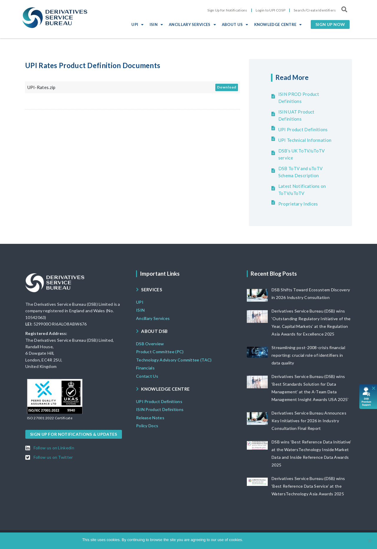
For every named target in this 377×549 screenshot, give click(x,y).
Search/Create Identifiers (315, 10)
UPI (137, 24)
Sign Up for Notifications (227, 10)
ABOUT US (235, 24)
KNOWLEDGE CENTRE (278, 24)
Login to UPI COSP (270, 10)
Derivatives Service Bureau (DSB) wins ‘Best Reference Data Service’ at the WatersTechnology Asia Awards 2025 (308, 486)
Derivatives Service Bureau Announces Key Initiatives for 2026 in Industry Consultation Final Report (309, 420)
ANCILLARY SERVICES (192, 24)
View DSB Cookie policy (274, 540)
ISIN (156, 24)
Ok (248, 540)
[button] (330, 24)
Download (226, 87)
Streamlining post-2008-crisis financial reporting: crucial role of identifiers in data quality (308, 355)
